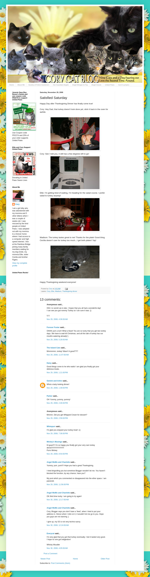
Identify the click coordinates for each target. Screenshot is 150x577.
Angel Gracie (96, 85)
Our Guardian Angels (61, 85)
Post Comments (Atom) (60, 563)
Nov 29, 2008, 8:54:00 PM (57, 454)
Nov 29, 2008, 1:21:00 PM (57, 372)
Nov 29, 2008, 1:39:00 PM (57, 388)
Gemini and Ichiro (54, 381)
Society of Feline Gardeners (38, 85)
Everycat (50, 533)
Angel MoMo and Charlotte (58, 462)
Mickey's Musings (54, 442)
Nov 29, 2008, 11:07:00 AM (58, 355)
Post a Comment (50, 553)
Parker (49, 396)
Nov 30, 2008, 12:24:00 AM (58, 525)
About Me (21, 85)
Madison (58, 291)
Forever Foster (53, 327)
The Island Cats (53, 348)
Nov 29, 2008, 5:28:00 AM (57, 340)
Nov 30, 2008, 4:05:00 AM (57, 548)
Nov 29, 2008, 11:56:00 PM (58, 484)
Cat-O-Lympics (123, 85)
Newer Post (45, 559)
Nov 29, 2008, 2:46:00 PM (57, 403)
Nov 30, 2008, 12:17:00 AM (58, 500)
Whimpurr (51, 426)
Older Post (105, 559)
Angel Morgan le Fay (80, 85)
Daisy (49, 363)
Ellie (52, 291)
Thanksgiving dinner (69, 291)
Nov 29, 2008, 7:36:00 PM (57, 433)
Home (11, 85)
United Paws (109, 85)
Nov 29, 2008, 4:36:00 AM (57, 319)
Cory (48, 291)
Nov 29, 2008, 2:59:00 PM (57, 418)
